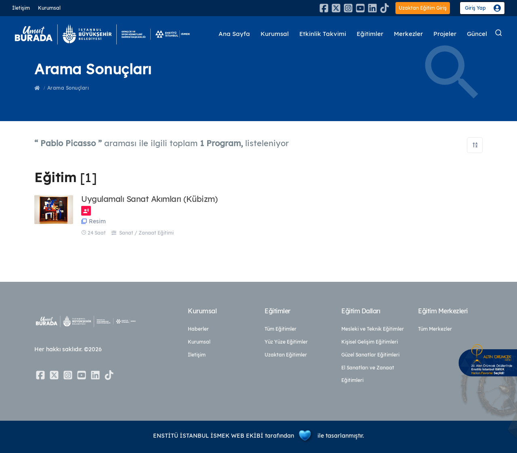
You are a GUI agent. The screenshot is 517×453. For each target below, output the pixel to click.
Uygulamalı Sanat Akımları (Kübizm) (149, 199)
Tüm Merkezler (435, 329)
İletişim (21, 8)
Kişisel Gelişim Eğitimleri (369, 342)
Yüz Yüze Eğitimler (286, 342)
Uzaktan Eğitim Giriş (423, 8)
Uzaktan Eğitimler (286, 355)
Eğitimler (370, 34)
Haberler (198, 329)
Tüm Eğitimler (280, 329)
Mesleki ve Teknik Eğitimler (372, 329)
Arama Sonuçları (68, 88)
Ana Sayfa (234, 34)
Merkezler (408, 34)
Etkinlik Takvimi (323, 34)
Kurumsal (49, 8)
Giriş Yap (475, 8)
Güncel (477, 34)
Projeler (444, 34)
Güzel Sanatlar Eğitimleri (370, 355)
